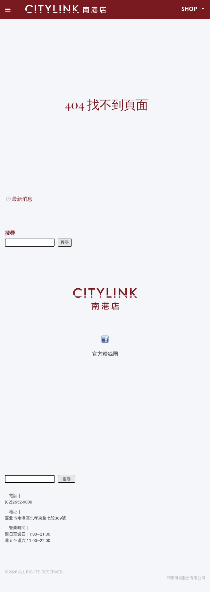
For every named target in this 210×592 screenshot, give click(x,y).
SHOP (193, 9)
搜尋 (10, 233)
